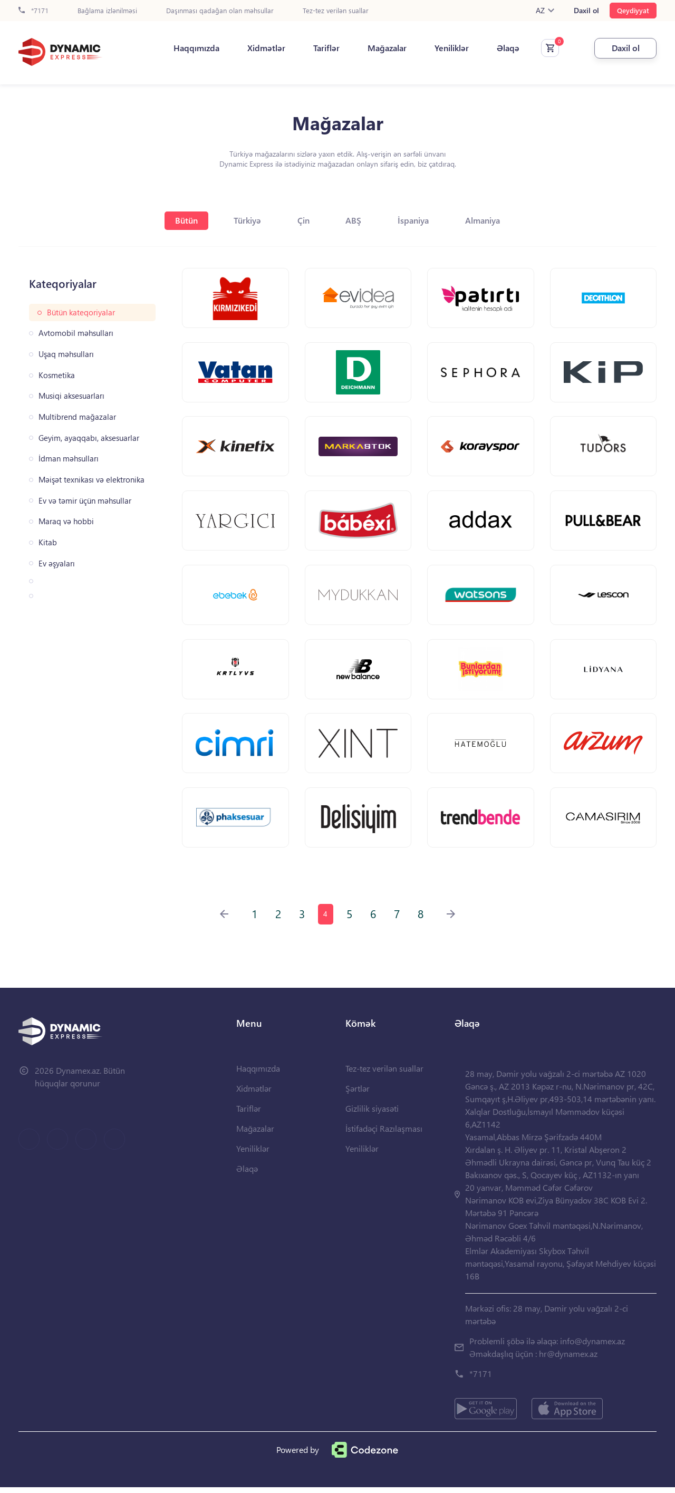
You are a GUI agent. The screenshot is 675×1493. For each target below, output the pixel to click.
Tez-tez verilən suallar (336, 11)
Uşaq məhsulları (66, 354)
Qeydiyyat (633, 10)
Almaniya (484, 220)
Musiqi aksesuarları (71, 396)
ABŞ (354, 220)
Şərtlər (357, 1094)
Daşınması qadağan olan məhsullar (220, 11)
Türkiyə (247, 220)
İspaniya (414, 220)
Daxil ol (586, 10)
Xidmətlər (264, 48)
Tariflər (324, 48)
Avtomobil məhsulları (75, 333)
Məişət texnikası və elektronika (91, 480)
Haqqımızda (194, 48)
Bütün (184, 220)
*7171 (33, 11)
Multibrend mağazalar (77, 417)
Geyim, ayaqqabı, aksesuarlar (88, 438)
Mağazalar (384, 48)
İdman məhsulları (68, 459)
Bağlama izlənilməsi (107, 11)
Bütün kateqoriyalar (81, 312)
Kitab (47, 542)
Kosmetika (56, 375)
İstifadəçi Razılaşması (383, 1134)
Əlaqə (505, 48)
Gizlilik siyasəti (372, 1114)
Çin (303, 220)
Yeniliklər (449, 48)
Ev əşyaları (56, 563)
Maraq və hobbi (66, 521)
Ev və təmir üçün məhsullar (84, 501)
